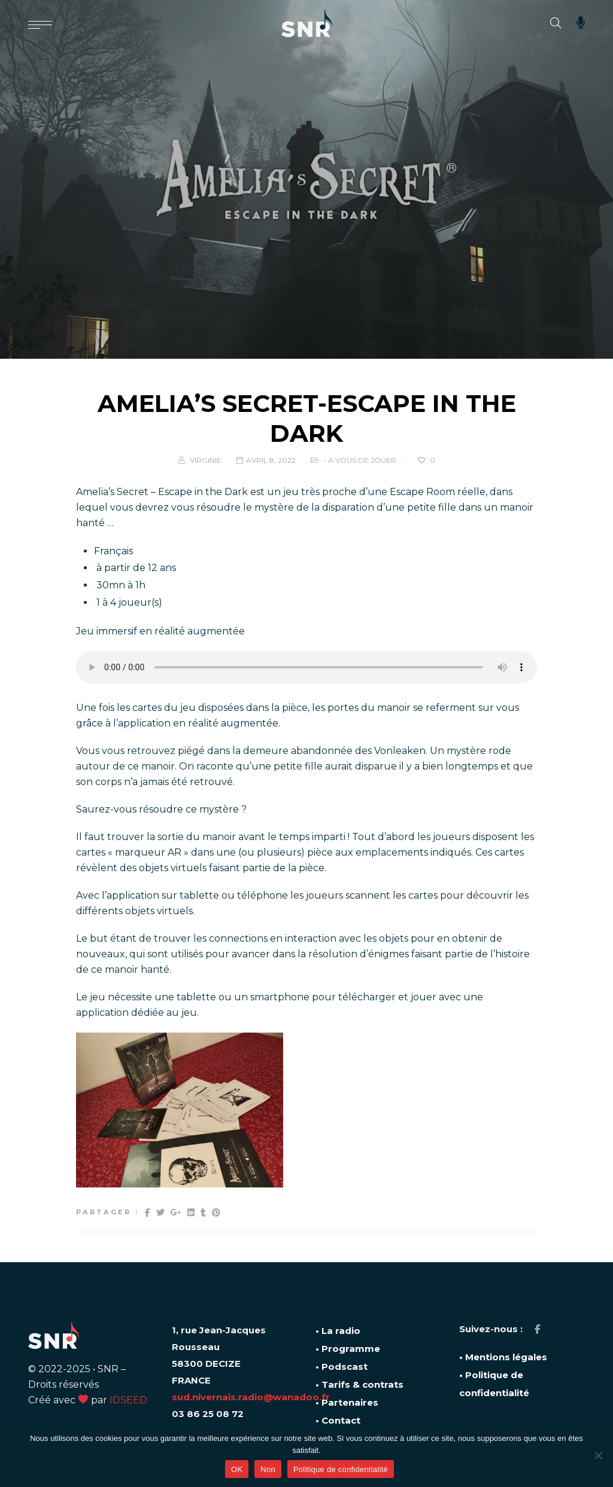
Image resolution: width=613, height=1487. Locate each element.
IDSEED (128, 1400)
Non (267, 1469)
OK (236, 1469)
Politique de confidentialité (340, 1469)
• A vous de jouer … (363, 460)
